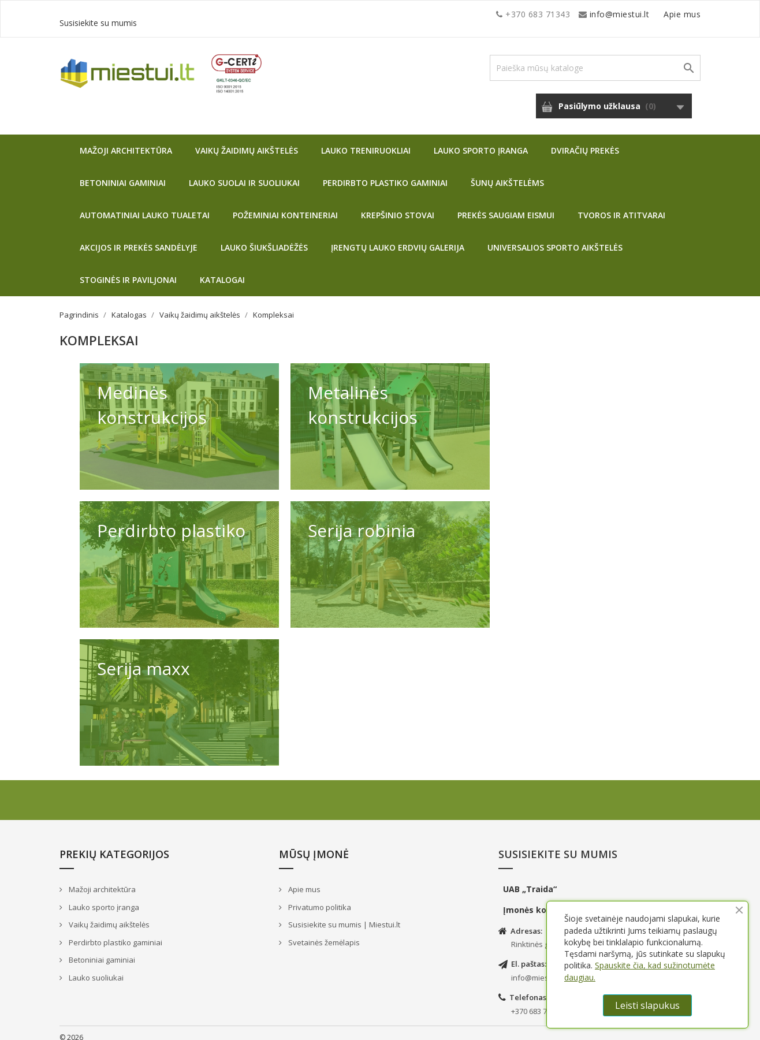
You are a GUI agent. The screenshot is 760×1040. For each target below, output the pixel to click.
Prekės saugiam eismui (505, 206)
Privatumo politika (318, 898)
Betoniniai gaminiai (123, 174)
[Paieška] (595, 59)
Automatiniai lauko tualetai (145, 206)
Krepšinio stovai (397, 206)
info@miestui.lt (175, 14)
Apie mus (590, 14)
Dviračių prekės (585, 141)
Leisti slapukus (647, 1005)
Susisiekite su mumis (659, 14)
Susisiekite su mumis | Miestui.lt (343, 916)
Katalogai (222, 271)
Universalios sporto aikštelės (555, 238)
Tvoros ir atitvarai (621, 206)
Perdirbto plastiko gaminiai (385, 174)
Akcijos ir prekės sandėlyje (139, 238)
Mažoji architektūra (126, 141)
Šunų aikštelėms (507, 174)
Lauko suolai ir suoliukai (244, 174)
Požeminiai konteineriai (285, 206)
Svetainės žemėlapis (323, 934)
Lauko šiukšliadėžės (264, 238)
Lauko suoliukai (95, 969)
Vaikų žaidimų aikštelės (246, 141)
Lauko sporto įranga (481, 141)
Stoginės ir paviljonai (128, 271)
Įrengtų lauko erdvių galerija (397, 238)
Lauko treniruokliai (366, 141)
